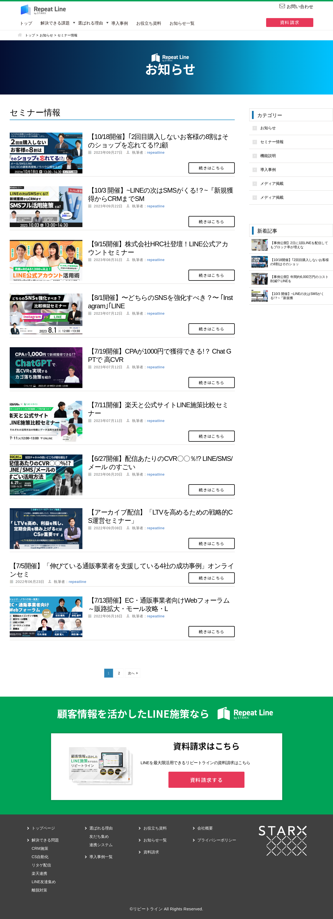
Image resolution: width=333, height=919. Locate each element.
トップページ (43, 828)
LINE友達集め (44, 882)
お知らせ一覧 (182, 23)
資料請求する (206, 779)
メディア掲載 (272, 183)
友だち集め (99, 836)
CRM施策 (40, 848)
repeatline (156, 152)
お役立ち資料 (148, 23)
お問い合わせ (300, 6)
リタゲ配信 (41, 865)
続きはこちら (211, 168)
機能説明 (268, 155)
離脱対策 (39, 890)
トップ (26, 23)
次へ (131, 673)
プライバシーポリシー (216, 840)
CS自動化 (40, 857)
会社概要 (205, 828)
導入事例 (119, 23)
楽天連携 (39, 873)
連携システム (101, 845)
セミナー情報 (272, 142)
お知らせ (268, 128)
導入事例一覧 (101, 857)
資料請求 (289, 22)
